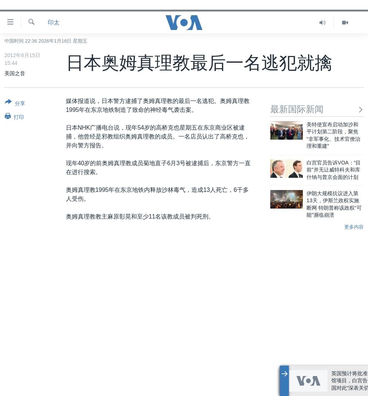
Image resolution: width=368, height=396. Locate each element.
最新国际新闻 (317, 109)
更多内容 (354, 227)
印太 (54, 22)
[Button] (15, 104)
